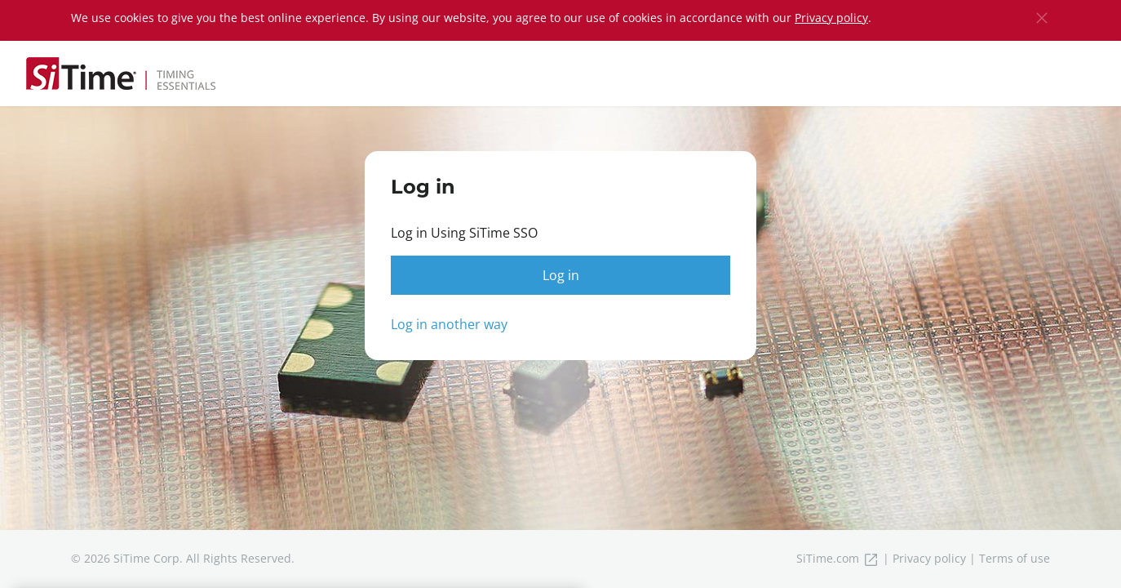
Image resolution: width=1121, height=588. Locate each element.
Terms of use (1014, 558)
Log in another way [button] (449, 324)
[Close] (1042, 18)
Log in (561, 275)
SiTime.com (838, 558)
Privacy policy (831, 17)
